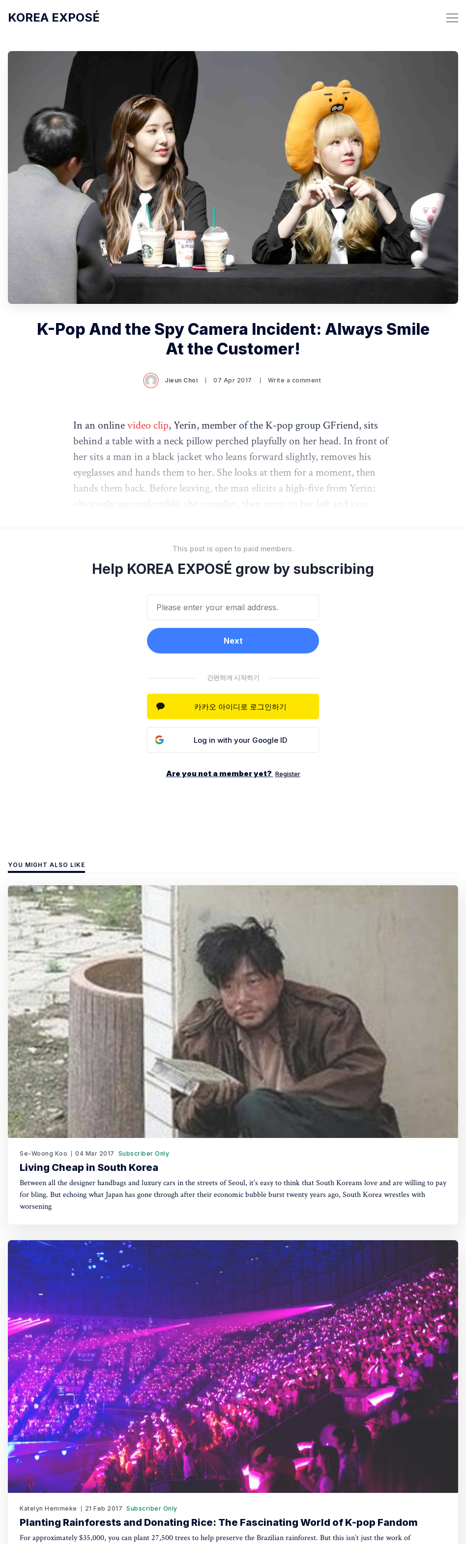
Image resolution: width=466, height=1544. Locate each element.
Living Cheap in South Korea (89, 1167)
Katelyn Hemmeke (48, 1508)
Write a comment (294, 380)
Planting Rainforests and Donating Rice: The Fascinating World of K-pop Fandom (219, 1522)
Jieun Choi (171, 380)
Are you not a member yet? (233, 773)
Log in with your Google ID (240, 740)
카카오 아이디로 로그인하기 (240, 706)
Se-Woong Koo (43, 1153)
